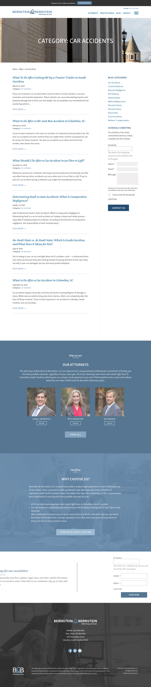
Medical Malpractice (117, 101)
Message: (112, 174)
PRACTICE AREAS (107, 13)
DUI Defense (113, 93)
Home (15, 69)
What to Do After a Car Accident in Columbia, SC (43, 280)
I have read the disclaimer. (123, 194)
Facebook (112, 144)
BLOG (118, 13)
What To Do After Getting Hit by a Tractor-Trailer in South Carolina (49, 79)
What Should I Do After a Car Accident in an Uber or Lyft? (48, 160)
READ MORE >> (19, 109)
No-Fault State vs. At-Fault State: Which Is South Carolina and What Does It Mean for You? (49, 242)
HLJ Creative (134, 673)
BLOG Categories (117, 77)
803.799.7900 (133, 8)
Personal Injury (114, 108)
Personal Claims (115, 105)
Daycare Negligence (117, 90)
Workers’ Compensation (118, 120)
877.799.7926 (80, 633)
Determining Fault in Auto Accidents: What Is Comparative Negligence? (50, 198)
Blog (21, 69)
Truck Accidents (115, 116)
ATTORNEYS (93, 13)
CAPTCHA (112, 199)
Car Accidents (26, 88)
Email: (111, 168)
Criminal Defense (115, 86)
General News (114, 97)
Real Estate (113, 112)
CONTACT (127, 13)
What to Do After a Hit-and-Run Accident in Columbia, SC (49, 121)
